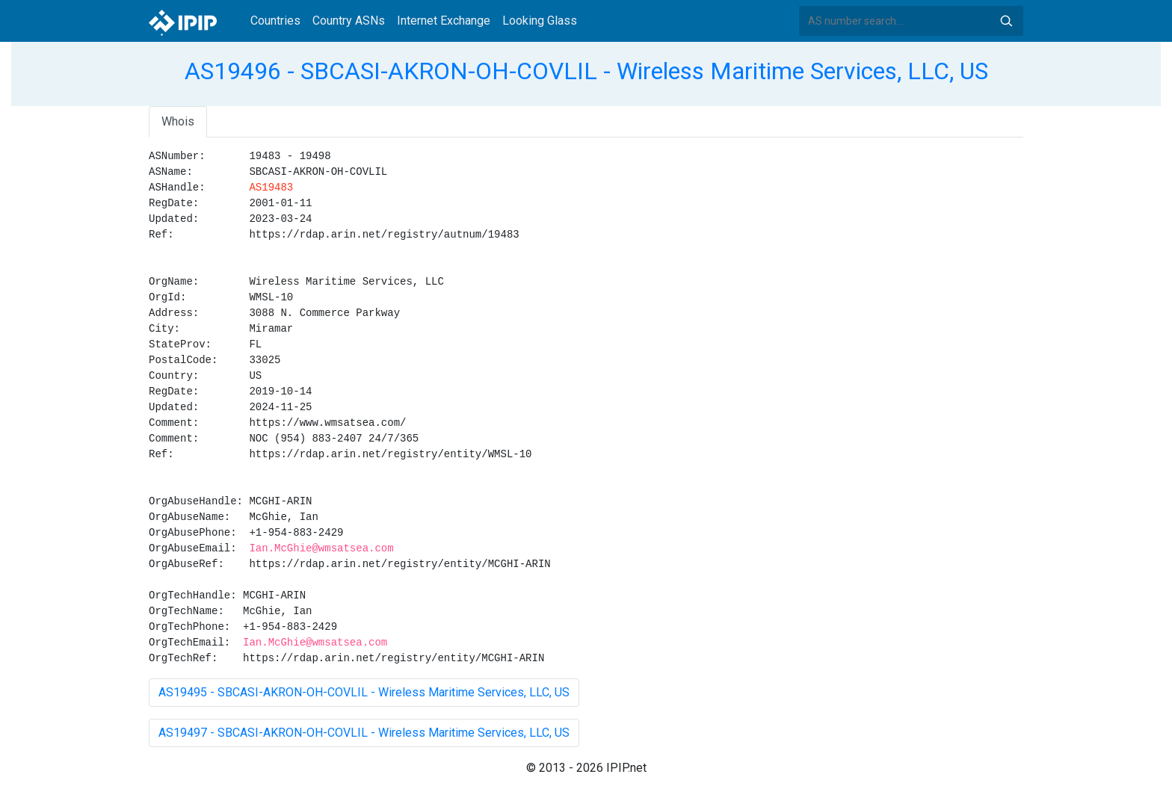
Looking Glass (539, 20)
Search (1006, 21)
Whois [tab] (177, 121)
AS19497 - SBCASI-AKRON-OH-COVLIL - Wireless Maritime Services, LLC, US (364, 732)
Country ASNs (348, 20)
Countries (275, 20)
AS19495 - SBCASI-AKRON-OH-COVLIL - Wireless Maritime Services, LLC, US (364, 692)
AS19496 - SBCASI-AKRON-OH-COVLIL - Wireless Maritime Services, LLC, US (586, 71)
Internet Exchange (443, 20)
